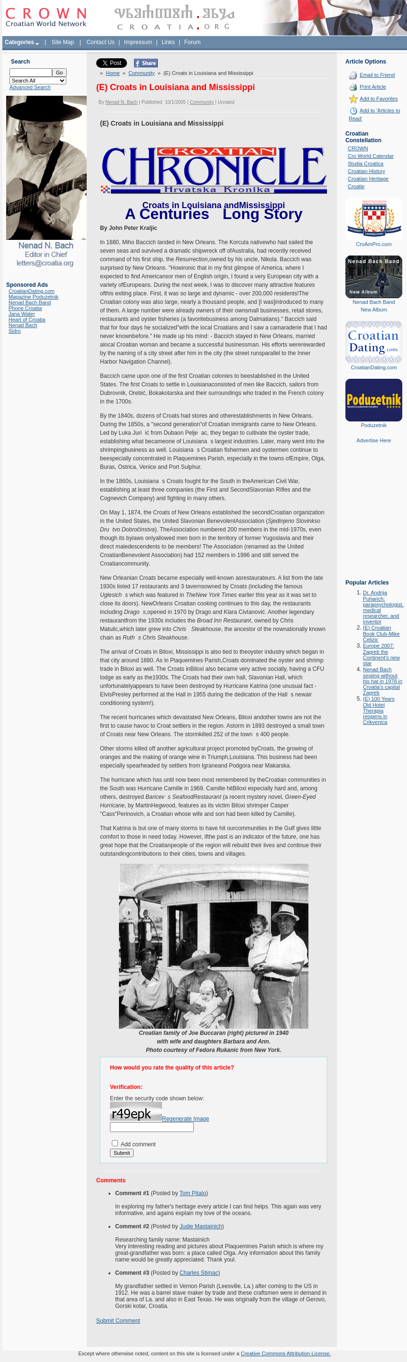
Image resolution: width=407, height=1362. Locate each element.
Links (168, 42)
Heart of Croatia (27, 319)
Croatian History (366, 171)
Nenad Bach (23, 325)
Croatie (356, 186)
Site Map (63, 42)
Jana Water (22, 314)
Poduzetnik (374, 425)
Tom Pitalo (193, 1193)
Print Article (373, 87)
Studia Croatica (365, 163)
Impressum (138, 42)
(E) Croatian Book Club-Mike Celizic (381, 633)
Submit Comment (118, 1320)
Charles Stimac (199, 1273)
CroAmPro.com (373, 244)
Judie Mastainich (201, 1226)
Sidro (15, 331)
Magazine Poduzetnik (33, 297)
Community (141, 73)
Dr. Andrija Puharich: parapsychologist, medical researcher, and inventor (383, 607)
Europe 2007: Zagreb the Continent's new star (381, 654)
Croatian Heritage (368, 179)
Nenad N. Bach (121, 102)
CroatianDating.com (31, 291)
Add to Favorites (379, 98)
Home (112, 73)
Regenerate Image (185, 1118)
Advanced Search (30, 87)
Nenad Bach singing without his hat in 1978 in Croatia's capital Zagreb (382, 681)
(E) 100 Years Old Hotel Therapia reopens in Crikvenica (379, 710)
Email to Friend (377, 75)
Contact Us (101, 42)
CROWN (358, 148)
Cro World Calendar (371, 156)
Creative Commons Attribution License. (286, 1353)
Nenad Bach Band (30, 302)
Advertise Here (374, 440)
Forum (192, 42)
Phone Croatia (25, 308)
